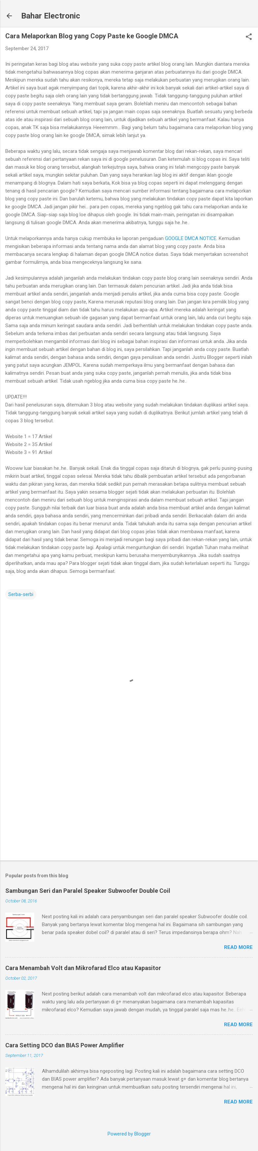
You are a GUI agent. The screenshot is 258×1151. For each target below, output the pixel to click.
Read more (238, 947)
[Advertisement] (129, 803)
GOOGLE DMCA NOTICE (190, 238)
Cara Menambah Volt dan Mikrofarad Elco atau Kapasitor (83, 967)
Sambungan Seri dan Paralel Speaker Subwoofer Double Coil (87, 890)
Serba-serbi (20, 594)
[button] (249, 37)
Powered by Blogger (129, 1134)
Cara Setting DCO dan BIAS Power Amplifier (64, 1045)
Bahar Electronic (50, 15)
